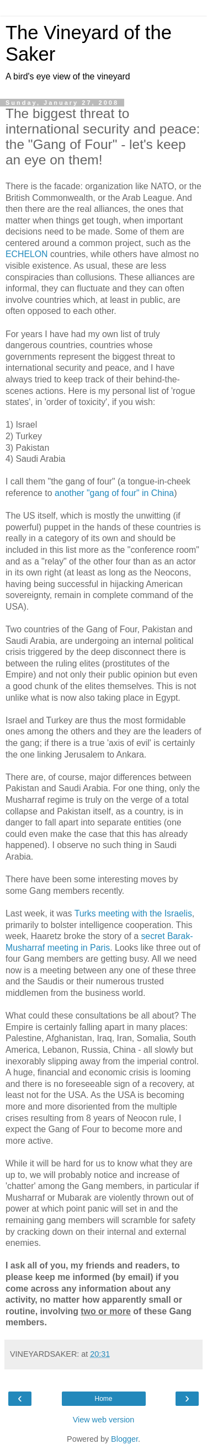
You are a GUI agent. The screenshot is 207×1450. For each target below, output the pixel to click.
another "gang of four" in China (114, 493)
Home (103, 1399)
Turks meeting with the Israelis (133, 913)
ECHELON (27, 254)
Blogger (124, 1439)
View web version (104, 1419)
